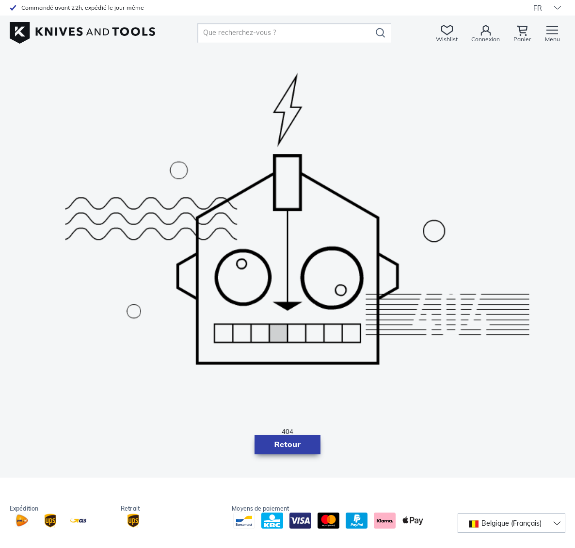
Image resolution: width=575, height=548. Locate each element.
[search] (286, 33)
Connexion (485, 39)
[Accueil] (82, 30)
